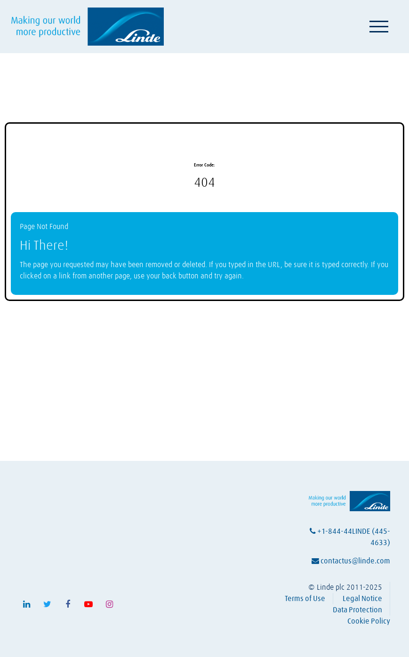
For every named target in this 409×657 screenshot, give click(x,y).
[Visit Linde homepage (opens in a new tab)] (87, 27)
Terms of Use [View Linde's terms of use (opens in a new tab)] (305, 598)
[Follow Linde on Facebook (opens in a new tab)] (67, 604)
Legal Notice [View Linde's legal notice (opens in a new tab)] (362, 598)
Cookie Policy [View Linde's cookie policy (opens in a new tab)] (368, 621)
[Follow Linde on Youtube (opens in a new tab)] (88, 604)
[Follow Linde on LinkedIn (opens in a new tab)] (26, 604)
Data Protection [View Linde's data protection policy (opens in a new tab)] (357, 610)
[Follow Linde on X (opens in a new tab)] (47, 604)
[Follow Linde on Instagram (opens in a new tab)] (109, 604)
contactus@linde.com (351, 561)
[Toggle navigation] (379, 26)
